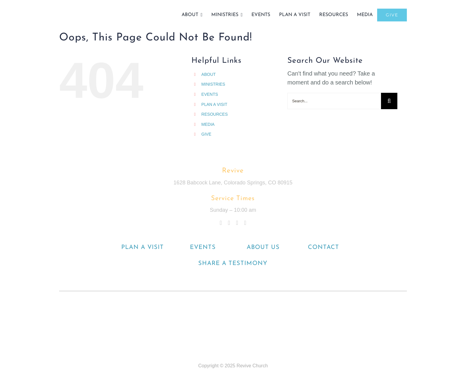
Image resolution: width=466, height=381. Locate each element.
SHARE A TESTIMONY (232, 263)
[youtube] (237, 223)
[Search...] (334, 101)
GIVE (206, 134)
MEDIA (208, 124)
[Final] (86, 9)
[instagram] (229, 223)
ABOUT (208, 74)
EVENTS (209, 94)
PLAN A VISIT (214, 104)
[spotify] (245, 223)
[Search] (389, 101)
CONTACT (323, 247)
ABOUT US (263, 247)
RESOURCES (214, 114)
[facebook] (221, 223)
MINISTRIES (213, 84)
